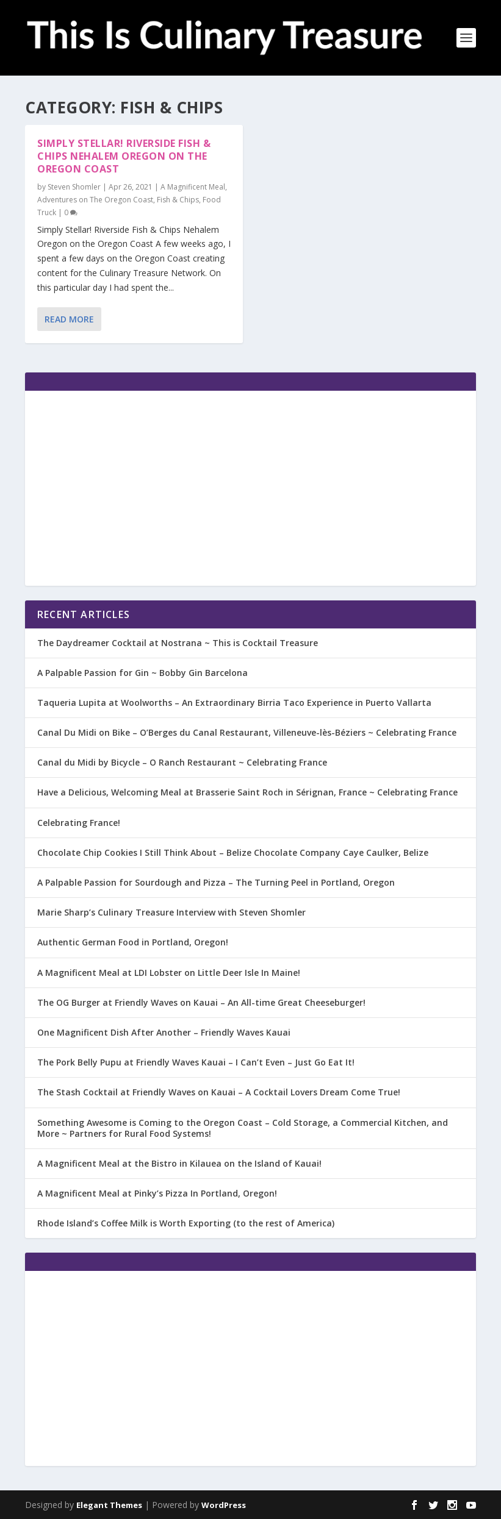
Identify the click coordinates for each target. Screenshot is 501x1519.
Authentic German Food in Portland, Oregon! (132, 942)
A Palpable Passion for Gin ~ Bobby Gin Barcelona (142, 672)
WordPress (223, 1504)
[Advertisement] (250, 488)
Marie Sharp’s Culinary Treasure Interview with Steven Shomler (171, 912)
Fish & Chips (178, 199)
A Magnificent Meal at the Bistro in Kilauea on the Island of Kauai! (179, 1163)
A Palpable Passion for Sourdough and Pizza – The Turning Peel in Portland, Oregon (216, 882)
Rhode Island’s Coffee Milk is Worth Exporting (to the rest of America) (185, 1223)
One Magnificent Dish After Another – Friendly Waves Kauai (163, 1032)
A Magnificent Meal (192, 187)
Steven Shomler (74, 187)
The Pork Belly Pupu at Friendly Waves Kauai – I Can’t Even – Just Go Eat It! (196, 1062)
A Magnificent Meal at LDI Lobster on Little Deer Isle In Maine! (168, 972)
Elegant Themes (109, 1504)
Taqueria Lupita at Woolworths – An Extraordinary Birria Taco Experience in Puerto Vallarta (234, 702)
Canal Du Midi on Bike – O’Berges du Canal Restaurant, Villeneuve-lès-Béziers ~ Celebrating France (246, 732)
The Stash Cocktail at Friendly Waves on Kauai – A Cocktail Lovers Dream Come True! (218, 1092)
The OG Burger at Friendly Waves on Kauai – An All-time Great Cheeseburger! (201, 1002)
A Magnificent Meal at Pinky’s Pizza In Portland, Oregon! (157, 1193)
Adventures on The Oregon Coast (95, 199)
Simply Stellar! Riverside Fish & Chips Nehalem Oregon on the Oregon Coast (124, 156)
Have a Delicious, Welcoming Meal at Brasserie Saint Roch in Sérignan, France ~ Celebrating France (247, 792)
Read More (69, 319)
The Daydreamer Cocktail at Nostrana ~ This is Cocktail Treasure (177, 643)
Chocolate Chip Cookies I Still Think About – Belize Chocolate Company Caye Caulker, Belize (232, 852)
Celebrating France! (78, 822)
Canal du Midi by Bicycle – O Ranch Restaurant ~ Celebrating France (182, 762)
